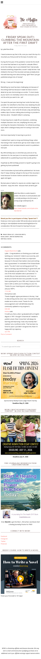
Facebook (4, 536)
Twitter (3, 541)
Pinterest (4, 544)
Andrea (7, 311)
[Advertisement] (20, 622)
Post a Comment (6, 334)
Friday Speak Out (8, 234)
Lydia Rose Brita (20, 234)
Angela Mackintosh (11, 251)
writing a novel (6, 239)
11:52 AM (8, 291)
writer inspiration (16, 236)
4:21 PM (7, 332)
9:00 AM (7, 309)
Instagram (4, 539)
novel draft (5, 236)
